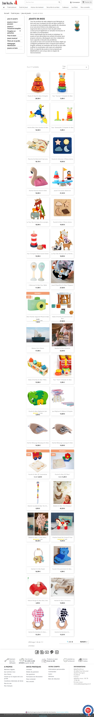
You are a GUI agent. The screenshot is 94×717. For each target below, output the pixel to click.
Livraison (29, 669)
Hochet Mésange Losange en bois (62, 443)
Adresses (51, 676)
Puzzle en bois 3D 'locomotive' (37, 474)
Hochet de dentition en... (62, 632)
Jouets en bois (12, 48)
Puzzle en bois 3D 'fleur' (62, 474)
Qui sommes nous (9, 672)
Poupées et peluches (11, 32)
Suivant (84, 642)
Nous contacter (31, 679)
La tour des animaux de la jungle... (38, 222)
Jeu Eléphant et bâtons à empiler (62, 411)
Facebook (37, 652)
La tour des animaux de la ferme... (62, 253)
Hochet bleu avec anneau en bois (37, 127)
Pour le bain (11, 36)
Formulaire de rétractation (34, 676)
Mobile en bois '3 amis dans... (38, 537)
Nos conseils (30, 681)
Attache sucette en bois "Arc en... (38, 506)
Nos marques (8, 686)
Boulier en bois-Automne (62, 348)
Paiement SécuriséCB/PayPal (12, 661)
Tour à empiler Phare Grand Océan (38, 253)
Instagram (57, 652)
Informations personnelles (56, 669)
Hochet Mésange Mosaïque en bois (38, 443)
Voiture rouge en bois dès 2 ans (38, 600)
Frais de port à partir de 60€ (27, 661)
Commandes (52, 672)
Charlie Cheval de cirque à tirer (62, 537)
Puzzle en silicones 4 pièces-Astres (62, 159)
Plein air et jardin (13, 41)
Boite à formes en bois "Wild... (37, 380)
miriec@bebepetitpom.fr (82, 684)
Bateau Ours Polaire (38, 348)
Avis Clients (7, 674)
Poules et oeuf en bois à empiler (38, 96)
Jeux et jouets (12, 19)
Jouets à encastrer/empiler (14, 27)
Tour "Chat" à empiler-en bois (62, 380)
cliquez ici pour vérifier (62, 712)
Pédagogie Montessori (11, 44)
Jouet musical (12, 38)
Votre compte (54, 667)
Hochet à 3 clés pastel (38, 569)
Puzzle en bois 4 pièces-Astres (62, 222)
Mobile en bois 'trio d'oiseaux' (62, 506)
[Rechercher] (43, 2)
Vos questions (30, 674)
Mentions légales (9, 669)
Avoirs (50, 674)
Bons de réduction (54, 679)
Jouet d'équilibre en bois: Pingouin (62, 285)
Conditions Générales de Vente (13, 681)
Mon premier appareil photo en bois (38, 317)
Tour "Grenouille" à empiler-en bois (62, 127)
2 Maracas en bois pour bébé (38, 285)
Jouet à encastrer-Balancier (62, 190)
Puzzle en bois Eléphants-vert (38, 411)
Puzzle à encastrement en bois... (62, 569)
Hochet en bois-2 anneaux (62, 600)
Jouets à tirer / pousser (12, 23)
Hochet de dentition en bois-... (37, 632)
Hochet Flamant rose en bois (38, 190)
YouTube (47, 652)
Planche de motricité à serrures (38, 159)
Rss (42, 652)
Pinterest (52, 652)
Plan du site (7, 683)
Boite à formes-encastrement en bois (62, 317)
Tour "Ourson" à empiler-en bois (62, 96)
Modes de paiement (32, 672)
